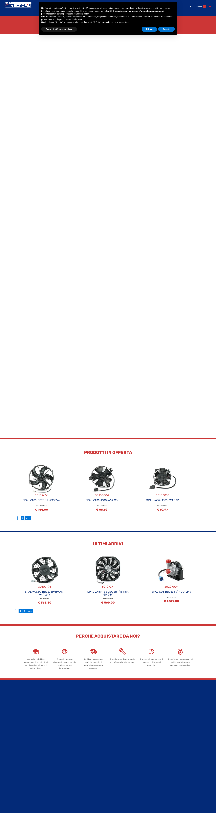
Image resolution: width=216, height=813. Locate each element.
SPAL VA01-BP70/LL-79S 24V (41, 500)
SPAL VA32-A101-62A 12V (162, 500)
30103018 (162, 495)
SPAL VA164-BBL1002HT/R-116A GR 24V (108, 593)
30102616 (41, 495)
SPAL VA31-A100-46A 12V (102, 500)
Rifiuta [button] (149, 29)
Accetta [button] (166, 29)
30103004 (102, 495)
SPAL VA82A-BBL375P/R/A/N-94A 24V (44, 593)
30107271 (108, 586)
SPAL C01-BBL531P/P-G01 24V (171, 591)
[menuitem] (209, 6)
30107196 (44, 586)
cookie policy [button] (83, 14)
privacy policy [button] (146, 8)
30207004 (171, 586)
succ (28, 518)
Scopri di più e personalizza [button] (59, 29)
